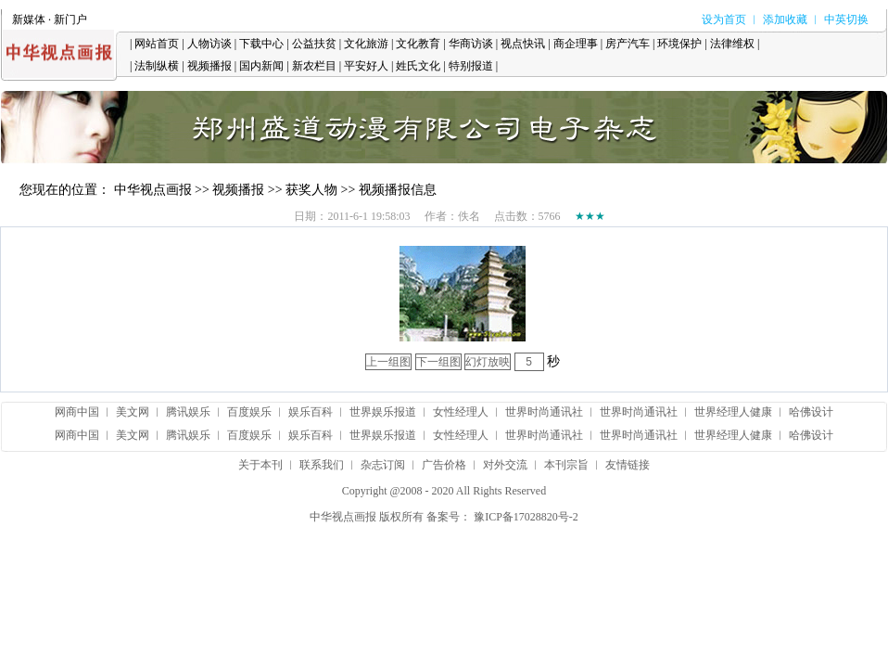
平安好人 (366, 65)
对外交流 (505, 464)
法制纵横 (156, 65)
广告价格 (444, 464)
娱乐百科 (310, 411)
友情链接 (627, 464)
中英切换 (846, 19)
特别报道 (471, 65)
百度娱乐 (249, 411)
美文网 (132, 411)
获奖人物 (311, 190)
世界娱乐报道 (382, 411)
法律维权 (732, 43)
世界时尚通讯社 (544, 411)
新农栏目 (314, 65)
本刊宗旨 (566, 464)
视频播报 (209, 65)
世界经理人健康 (733, 411)
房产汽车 (627, 43)
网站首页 (156, 43)
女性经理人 (460, 411)
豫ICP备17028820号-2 (526, 516)
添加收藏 (785, 19)
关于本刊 (260, 464)
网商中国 (77, 411)
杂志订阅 (383, 464)
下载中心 (261, 43)
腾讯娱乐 (188, 411)
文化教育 (418, 43)
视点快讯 (523, 43)
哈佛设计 (811, 411)
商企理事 (575, 43)
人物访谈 (209, 43)
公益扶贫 (314, 43)
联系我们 (321, 464)
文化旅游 (366, 43)
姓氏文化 (418, 65)
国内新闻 (261, 65)
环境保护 (679, 43)
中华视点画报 (153, 190)
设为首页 (724, 19)
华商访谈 (471, 43)
